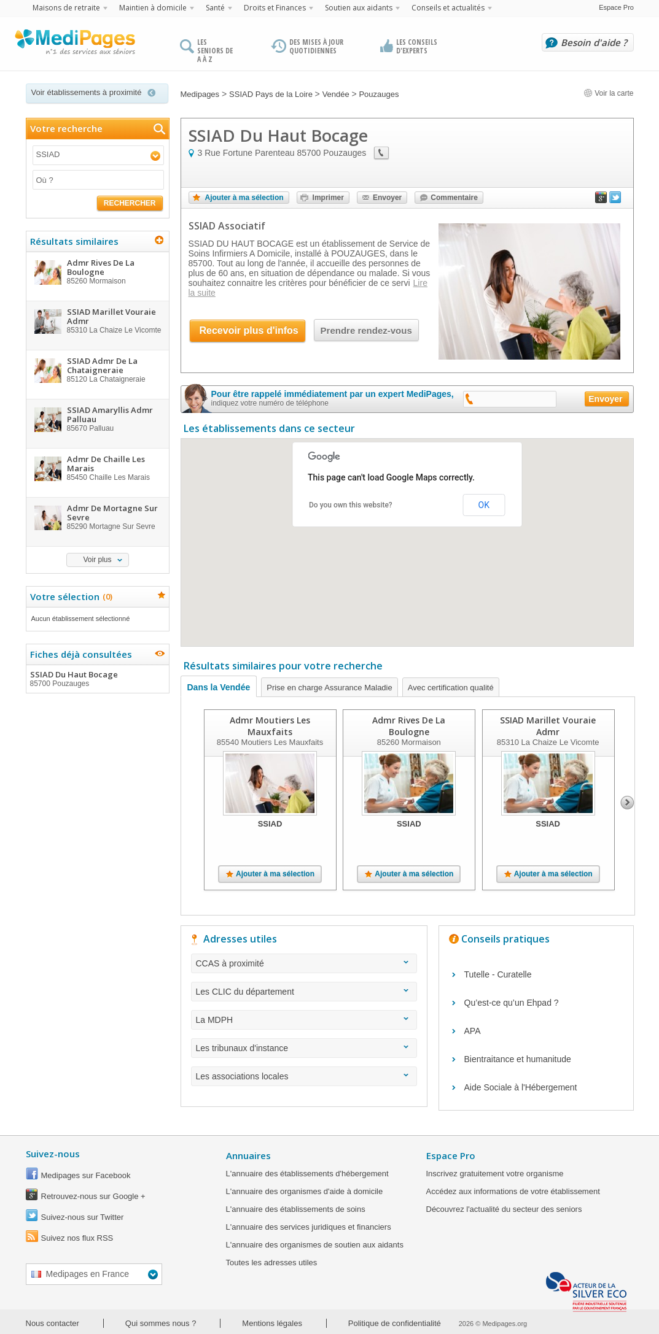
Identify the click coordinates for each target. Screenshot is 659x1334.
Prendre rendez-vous (366, 330)
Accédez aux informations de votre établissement (513, 1191)
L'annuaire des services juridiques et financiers (308, 1227)
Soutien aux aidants (358, 7)
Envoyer (387, 197)
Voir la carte (608, 93)
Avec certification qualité (451, 687)
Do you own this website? (350, 505)
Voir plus (97, 559)
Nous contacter (52, 1323)
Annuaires (248, 1155)
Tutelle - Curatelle (498, 974)
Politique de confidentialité (394, 1323)
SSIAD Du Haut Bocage (97, 678)
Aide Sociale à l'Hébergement (520, 1087)
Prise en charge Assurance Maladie (329, 687)
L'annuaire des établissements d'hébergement (307, 1173)
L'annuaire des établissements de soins (295, 1209)
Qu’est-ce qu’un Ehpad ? (511, 1003)
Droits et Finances (275, 7)
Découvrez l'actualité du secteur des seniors (504, 1209)
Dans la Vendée (219, 687)
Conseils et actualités (448, 7)
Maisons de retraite (66, 7)
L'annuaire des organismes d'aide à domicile (304, 1191)
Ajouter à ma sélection (244, 197)
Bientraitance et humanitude (517, 1059)
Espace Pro (616, 7)
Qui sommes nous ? (161, 1323)
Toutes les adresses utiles (272, 1262)
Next (627, 802)
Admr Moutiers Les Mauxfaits (270, 726)
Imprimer (328, 197)
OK (483, 505)
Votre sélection (69, 596)
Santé (215, 7)
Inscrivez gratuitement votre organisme (495, 1173)
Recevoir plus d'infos (249, 330)
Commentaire (454, 197)
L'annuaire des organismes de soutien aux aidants (315, 1244)
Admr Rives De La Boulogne (408, 726)
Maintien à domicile (153, 7)
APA (472, 1031)
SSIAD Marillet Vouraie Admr (548, 726)
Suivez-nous (53, 1153)
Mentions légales (272, 1323)
